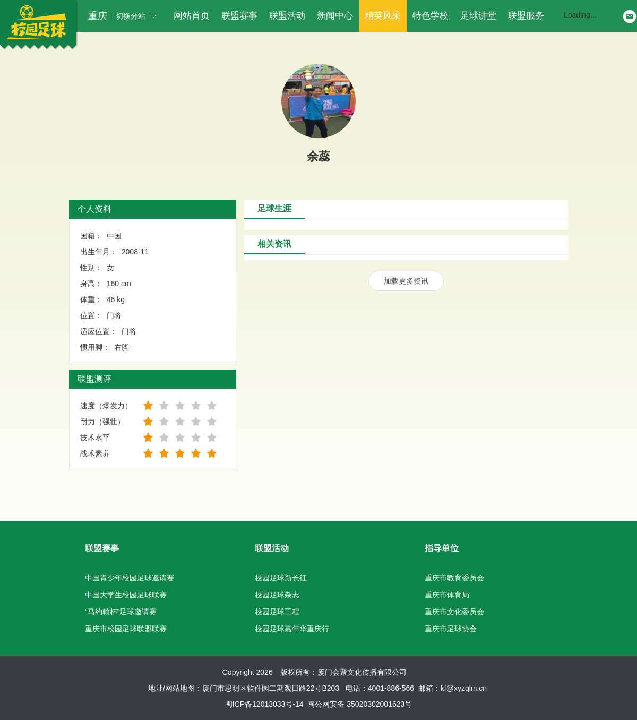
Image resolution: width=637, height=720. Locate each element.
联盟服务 (526, 16)
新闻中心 (335, 16)
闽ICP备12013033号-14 (264, 704)
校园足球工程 (277, 611)
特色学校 (430, 16)
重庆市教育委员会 (454, 577)
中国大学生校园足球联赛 (126, 594)
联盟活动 (287, 16)
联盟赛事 (239, 16)
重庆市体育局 (447, 594)
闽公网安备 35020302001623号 (359, 704)
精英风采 (383, 16)
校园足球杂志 (277, 594)
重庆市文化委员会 (454, 611)
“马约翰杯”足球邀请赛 (121, 611)
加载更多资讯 (406, 281)
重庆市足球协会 (451, 628)
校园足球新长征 (281, 577)
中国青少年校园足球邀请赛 (129, 577)
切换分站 (136, 16)
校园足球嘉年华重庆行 (292, 628)
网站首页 (192, 16)
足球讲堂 (478, 16)
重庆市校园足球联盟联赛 (126, 628)
